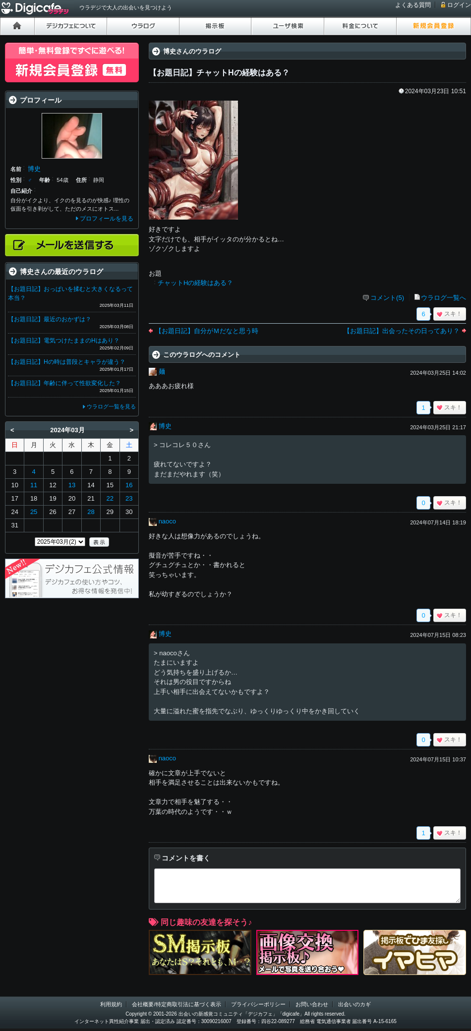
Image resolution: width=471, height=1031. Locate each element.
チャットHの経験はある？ (195, 282)
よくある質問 (413, 4)
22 (110, 498)
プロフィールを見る (106, 218)
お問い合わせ (311, 1004)
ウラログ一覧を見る (111, 406)
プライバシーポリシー (258, 1004)
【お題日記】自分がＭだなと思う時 (206, 331)
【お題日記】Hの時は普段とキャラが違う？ (66, 361)
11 (33, 485)
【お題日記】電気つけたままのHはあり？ (63, 340)
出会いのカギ (354, 1004)
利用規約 (111, 1004)
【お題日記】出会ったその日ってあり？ (402, 331)
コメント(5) (387, 297)
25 (33, 512)
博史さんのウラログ (192, 51)
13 (71, 485)
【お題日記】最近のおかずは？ (49, 319)
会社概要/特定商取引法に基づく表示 (176, 1004)
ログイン (459, 4)
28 (90, 512)
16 (128, 485)
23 (128, 498)
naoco (167, 521)
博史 (165, 426)
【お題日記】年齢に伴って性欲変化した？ (64, 383)
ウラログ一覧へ (443, 297)
